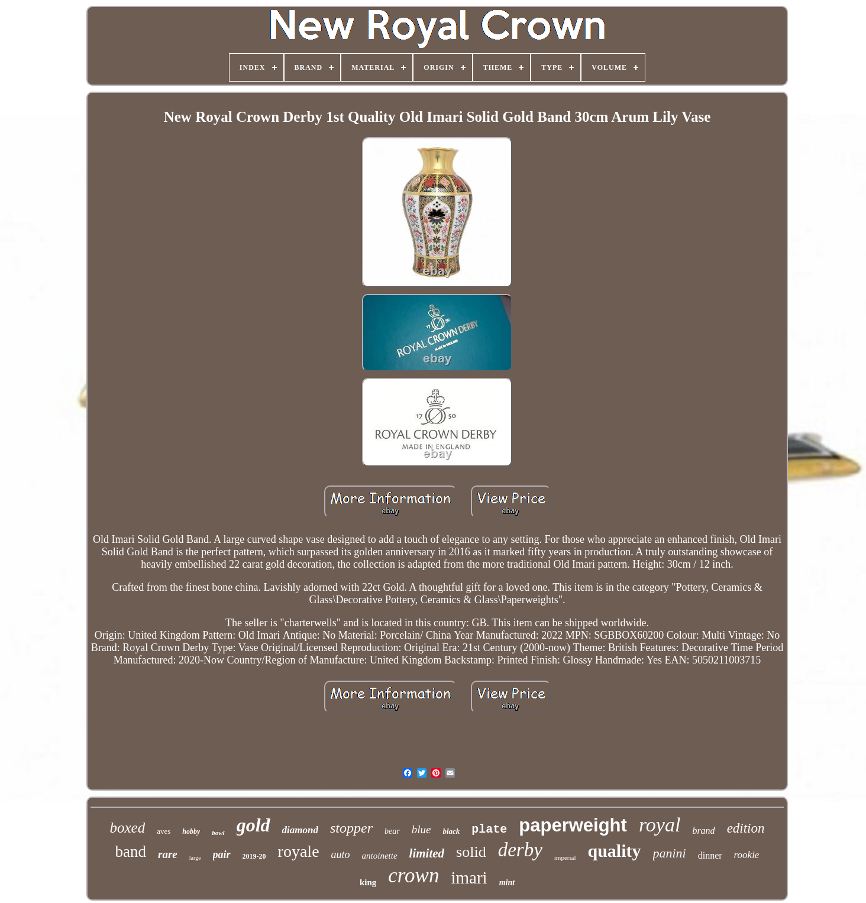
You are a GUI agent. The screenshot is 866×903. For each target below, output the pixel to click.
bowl (218, 832)
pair (222, 854)
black (451, 831)
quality (614, 850)
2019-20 (254, 856)
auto (340, 854)
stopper (351, 828)
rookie (747, 854)
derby (520, 849)
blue (421, 829)
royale (298, 851)
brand (703, 831)
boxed (127, 828)
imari (469, 877)
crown (413, 875)
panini (669, 853)
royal (660, 825)
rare (167, 854)
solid (471, 851)
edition (746, 828)
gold (253, 825)
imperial (565, 857)
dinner (710, 855)
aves (163, 831)
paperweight (573, 825)
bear (392, 831)
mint (507, 882)
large (195, 858)
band (130, 851)
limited (427, 853)
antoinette (380, 855)
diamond (300, 830)
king (368, 882)
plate (489, 829)
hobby (191, 831)
